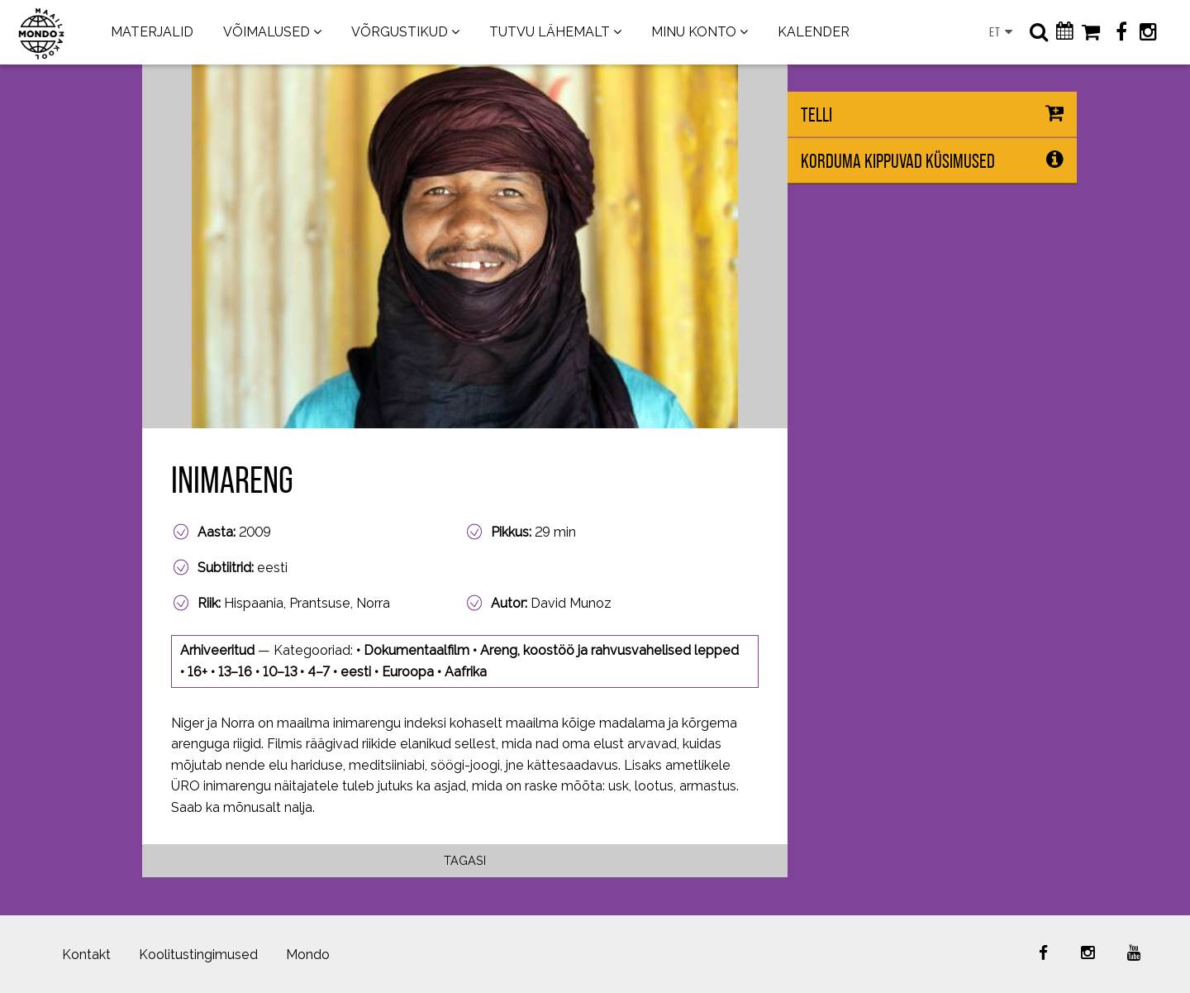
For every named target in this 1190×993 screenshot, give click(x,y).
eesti (355, 672)
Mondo (308, 954)
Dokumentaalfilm (416, 650)
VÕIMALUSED (266, 32)
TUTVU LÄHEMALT (549, 32)
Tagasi (465, 860)
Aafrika (466, 672)
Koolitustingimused (198, 954)
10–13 (280, 672)
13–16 (235, 672)
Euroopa (408, 672)
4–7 (318, 672)
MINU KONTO (693, 32)
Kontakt (86, 954)
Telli (816, 114)
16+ (197, 672)
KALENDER (814, 32)
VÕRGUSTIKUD (399, 32)
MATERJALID (152, 32)
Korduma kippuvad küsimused (898, 161)
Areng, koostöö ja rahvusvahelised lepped (609, 650)
